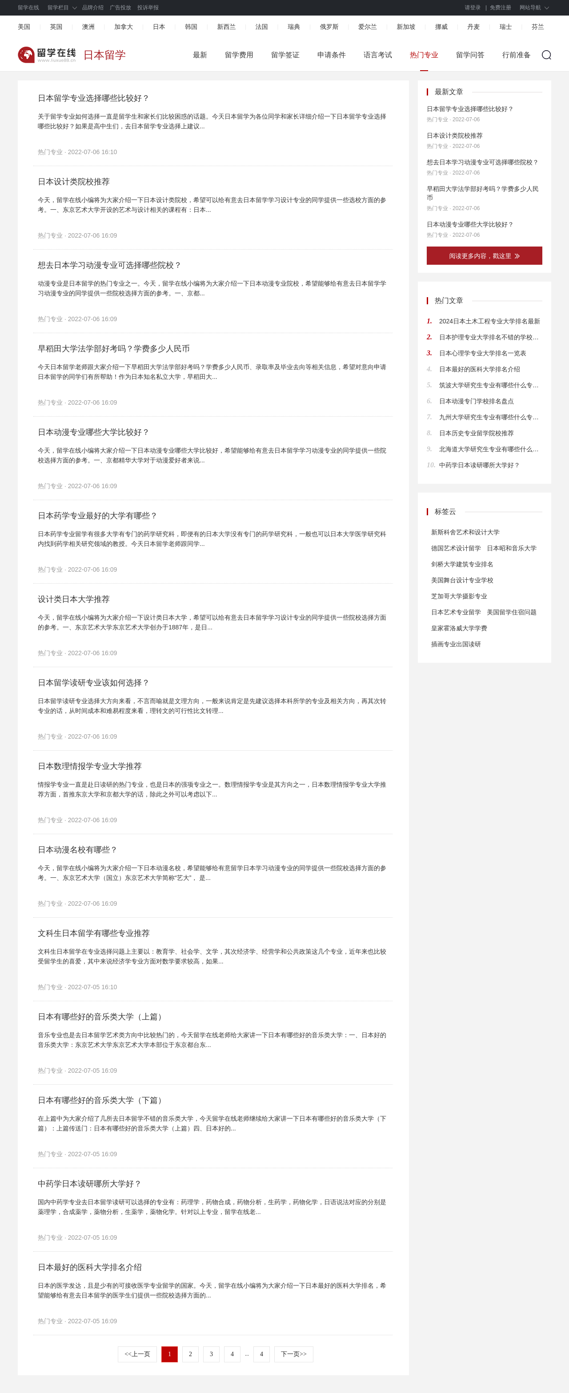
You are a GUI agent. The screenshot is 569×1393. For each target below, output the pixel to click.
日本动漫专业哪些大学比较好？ (94, 432)
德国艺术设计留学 (456, 548)
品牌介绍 (93, 7)
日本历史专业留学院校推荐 (476, 433)
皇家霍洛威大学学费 (459, 628)
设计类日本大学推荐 (74, 599)
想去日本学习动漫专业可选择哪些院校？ (110, 265)
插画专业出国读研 (456, 644)
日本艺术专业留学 (456, 612)
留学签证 (285, 55)
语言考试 (378, 55)
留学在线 (28, 7)
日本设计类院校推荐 (74, 181)
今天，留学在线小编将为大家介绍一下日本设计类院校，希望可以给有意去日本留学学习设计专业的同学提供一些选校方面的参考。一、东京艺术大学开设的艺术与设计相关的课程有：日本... (212, 204)
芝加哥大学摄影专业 (459, 596)
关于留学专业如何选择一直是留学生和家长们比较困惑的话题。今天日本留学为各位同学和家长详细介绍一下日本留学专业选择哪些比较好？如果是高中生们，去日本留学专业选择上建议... (212, 121)
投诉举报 (148, 7)
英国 (56, 26)
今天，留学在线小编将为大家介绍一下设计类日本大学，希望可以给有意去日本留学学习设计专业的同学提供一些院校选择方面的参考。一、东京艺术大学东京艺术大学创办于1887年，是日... (212, 622)
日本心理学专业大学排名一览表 (482, 353)
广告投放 (120, 7)
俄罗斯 (329, 26)
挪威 (441, 26)
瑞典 (294, 26)
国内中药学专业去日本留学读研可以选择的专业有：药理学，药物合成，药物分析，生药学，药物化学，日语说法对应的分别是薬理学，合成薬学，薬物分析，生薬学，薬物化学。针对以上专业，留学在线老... (212, 1206)
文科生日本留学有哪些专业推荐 (94, 933)
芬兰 (538, 26)
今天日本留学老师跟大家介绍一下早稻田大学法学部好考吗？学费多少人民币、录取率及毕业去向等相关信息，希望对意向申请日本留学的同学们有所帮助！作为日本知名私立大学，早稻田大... (212, 371)
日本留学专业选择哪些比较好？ (94, 98)
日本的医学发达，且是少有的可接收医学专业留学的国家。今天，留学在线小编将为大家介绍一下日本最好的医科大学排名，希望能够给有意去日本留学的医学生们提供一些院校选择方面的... (212, 1290)
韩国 (191, 26)
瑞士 (506, 26)
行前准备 (516, 55)
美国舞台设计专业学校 (462, 580)
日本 (159, 26)
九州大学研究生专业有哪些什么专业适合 (490, 417)
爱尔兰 (367, 26)
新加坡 (406, 26)
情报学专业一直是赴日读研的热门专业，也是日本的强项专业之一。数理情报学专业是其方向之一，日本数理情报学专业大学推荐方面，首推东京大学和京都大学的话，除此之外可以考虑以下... (212, 789)
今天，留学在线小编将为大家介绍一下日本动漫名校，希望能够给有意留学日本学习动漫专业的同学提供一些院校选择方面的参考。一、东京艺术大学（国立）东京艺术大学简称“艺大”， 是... (212, 872)
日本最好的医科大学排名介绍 (90, 1267)
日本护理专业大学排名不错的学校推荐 (490, 337)
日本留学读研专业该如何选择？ (94, 682)
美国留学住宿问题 (512, 612)
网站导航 (530, 7)
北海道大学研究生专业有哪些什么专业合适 (490, 449)
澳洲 (88, 26)
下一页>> (294, 1354)
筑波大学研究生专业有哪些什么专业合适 (490, 385)
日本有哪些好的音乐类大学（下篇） (102, 1100)
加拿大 (123, 26)
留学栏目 (58, 7)
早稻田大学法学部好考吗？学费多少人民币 (114, 348)
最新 (200, 55)
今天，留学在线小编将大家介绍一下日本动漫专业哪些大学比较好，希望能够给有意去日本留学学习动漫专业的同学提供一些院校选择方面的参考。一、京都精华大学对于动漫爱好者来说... (212, 455)
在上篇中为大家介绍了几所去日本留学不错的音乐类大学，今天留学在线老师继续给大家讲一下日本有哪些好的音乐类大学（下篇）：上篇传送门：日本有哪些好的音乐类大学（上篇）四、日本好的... (212, 1123)
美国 (24, 26)
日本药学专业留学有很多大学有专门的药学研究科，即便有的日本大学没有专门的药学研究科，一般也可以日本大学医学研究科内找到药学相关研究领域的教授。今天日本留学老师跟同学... (212, 538)
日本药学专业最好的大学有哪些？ (98, 515)
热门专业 (424, 55)
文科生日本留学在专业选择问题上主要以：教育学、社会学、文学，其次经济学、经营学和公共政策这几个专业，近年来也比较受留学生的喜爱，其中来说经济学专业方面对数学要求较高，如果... (212, 956)
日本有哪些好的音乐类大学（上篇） (102, 1016)
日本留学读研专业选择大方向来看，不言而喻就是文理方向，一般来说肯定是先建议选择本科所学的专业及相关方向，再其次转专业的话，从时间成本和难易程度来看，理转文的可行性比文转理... (212, 705)
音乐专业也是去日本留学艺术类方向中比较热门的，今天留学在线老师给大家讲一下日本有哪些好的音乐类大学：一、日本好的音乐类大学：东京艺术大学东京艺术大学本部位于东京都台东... (212, 1039)
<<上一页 (137, 1354)
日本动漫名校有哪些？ (78, 849)
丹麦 (473, 26)
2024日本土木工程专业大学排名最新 (489, 321)
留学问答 (470, 55)
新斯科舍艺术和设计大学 (465, 532)
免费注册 (500, 7)
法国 (262, 26)
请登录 (473, 7)
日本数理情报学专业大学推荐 (90, 766)
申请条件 (331, 55)
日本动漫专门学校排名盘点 (476, 401)
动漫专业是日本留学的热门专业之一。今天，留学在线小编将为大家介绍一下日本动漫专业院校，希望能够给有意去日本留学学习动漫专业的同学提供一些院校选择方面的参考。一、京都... (212, 288)
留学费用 (239, 55)
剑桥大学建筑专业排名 (462, 564)
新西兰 (226, 26)
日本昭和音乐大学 (512, 548)
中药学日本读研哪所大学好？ (90, 1183)
